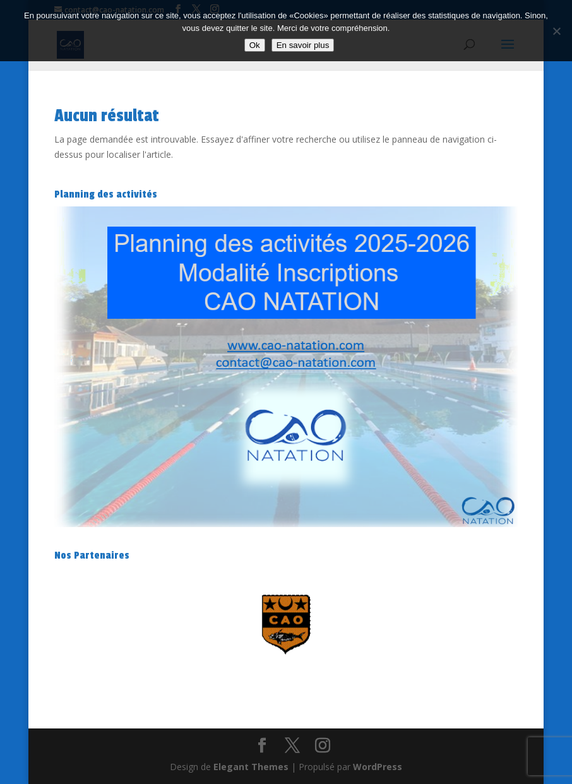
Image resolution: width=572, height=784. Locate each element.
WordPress (377, 767)
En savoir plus (303, 45)
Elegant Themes (251, 767)
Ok (254, 45)
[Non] (556, 31)
